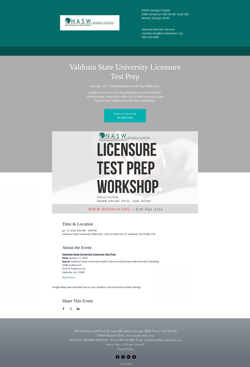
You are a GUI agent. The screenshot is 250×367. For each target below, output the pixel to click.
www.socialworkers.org (140, 335)
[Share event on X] (70, 309)
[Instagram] (123, 357)
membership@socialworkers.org (163, 340)
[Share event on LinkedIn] (78, 309)
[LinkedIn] (128, 357)
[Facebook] (117, 357)
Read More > (69, 277)
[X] (134, 357)
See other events (125, 117)
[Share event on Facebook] (63, 309)
